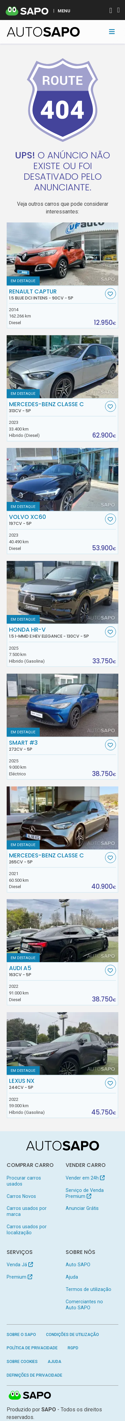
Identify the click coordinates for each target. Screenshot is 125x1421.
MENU (64, 10)
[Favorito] (110, 293)
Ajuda (72, 1277)
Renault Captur (56, 294)
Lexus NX (56, 1084)
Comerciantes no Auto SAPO (84, 1304)
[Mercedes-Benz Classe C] (63, 366)
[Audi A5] (63, 930)
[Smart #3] (63, 705)
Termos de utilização (88, 1289)
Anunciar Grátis (82, 1208)
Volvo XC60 (56, 520)
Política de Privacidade (32, 1348)
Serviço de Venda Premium (85, 1193)
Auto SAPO (78, 1264)
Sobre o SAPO (21, 1334)
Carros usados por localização (27, 1229)
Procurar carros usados (24, 1181)
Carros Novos (21, 1196)
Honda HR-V (56, 632)
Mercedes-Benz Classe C (56, 407)
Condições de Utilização (72, 1334)
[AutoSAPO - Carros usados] (43, 32)
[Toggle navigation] (112, 31)
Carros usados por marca (27, 1211)
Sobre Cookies (22, 1361)
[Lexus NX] (63, 1043)
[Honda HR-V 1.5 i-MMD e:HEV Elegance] (63, 592)
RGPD (73, 1348)
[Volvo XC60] (63, 479)
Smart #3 (56, 745)
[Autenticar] (110, 11)
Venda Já (20, 1264)
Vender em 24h (85, 1178)
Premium (19, 1277)
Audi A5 (56, 971)
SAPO (30, 1396)
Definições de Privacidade (34, 1375)
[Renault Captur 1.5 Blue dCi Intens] (63, 253)
